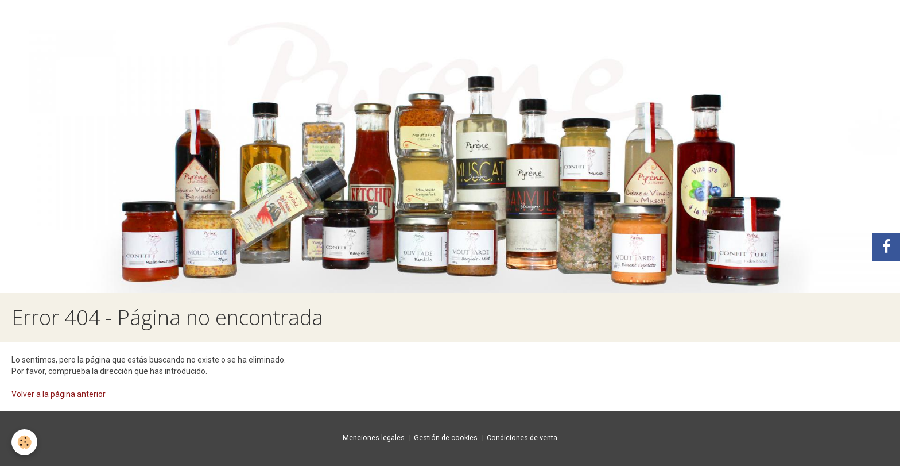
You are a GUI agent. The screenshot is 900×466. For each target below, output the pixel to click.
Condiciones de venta (522, 437)
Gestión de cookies (446, 437)
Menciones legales (374, 437)
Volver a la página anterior (58, 394)
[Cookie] (24, 442)
